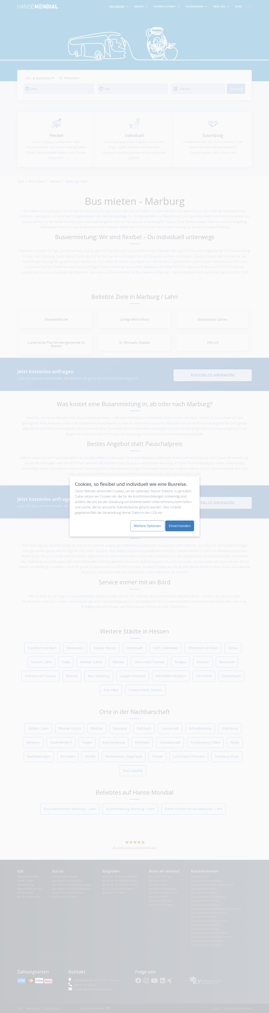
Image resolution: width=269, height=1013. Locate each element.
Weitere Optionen (147, 526)
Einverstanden (180, 526)
